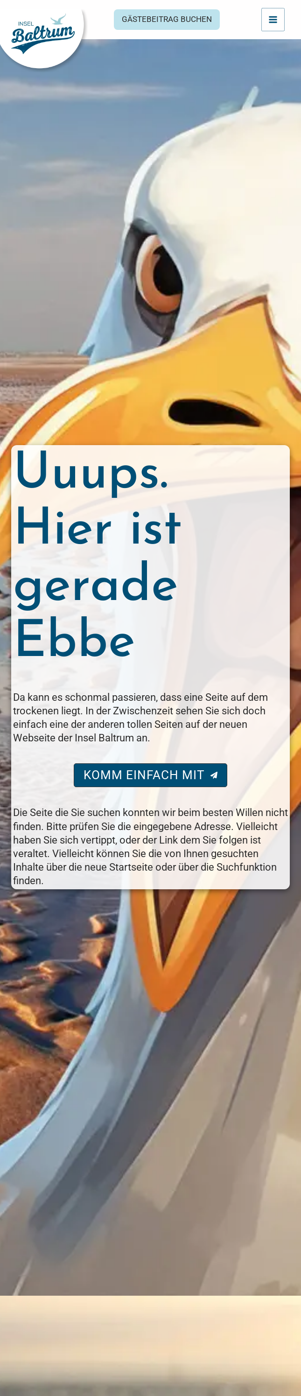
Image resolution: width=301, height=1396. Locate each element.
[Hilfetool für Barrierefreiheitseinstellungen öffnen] (281, 1366)
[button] (172, 21)
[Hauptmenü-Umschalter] (273, 19)
